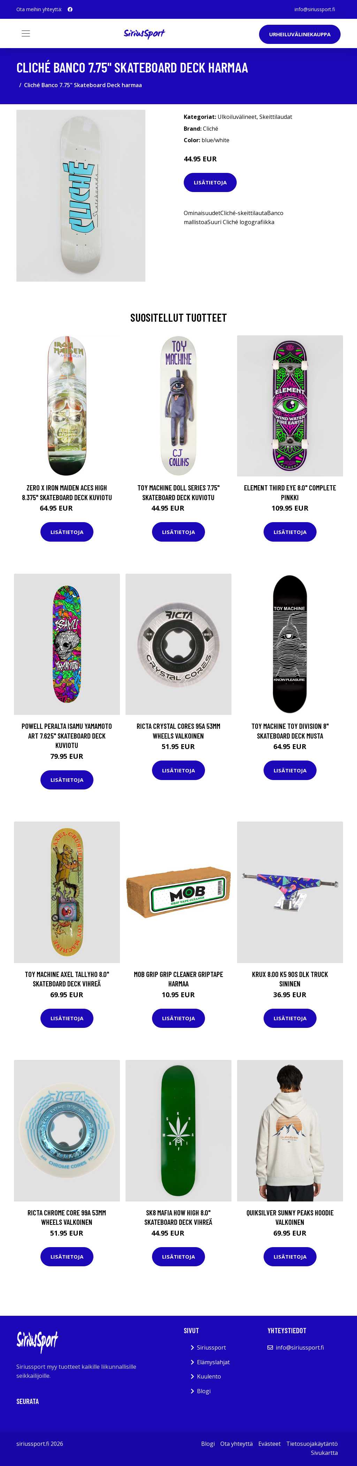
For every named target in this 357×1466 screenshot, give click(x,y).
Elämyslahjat (213, 1362)
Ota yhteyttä (236, 1444)
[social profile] (70, 9)
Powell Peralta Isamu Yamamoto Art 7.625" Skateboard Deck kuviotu (67, 735)
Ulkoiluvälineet (237, 117)
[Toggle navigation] (25, 33)
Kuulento (209, 1376)
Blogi (204, 1391)
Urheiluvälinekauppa (300, 34)
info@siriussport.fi (315, 9)
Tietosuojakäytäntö (312, 1444)
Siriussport (211, 1347)
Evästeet (269, 1444)
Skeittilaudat (275, 117)
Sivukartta (324, 1453)
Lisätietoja (210, 182)
